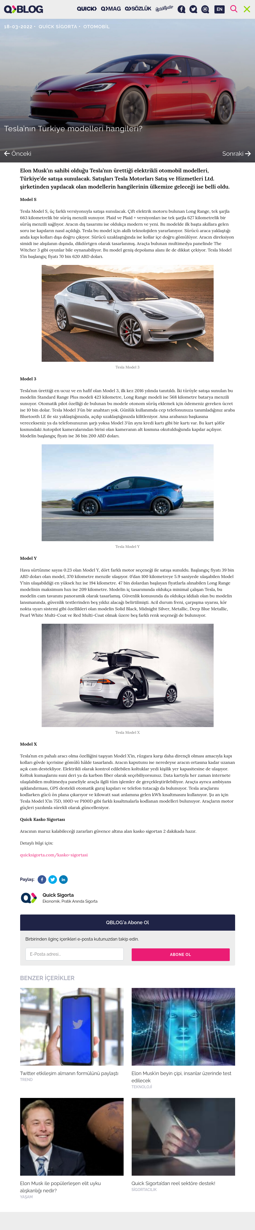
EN (219, 9)
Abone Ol (180, 954)
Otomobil (98, 26)
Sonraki (236, 153)
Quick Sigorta (59, 26)
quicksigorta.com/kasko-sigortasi (54, 854)
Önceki (18, 153)
